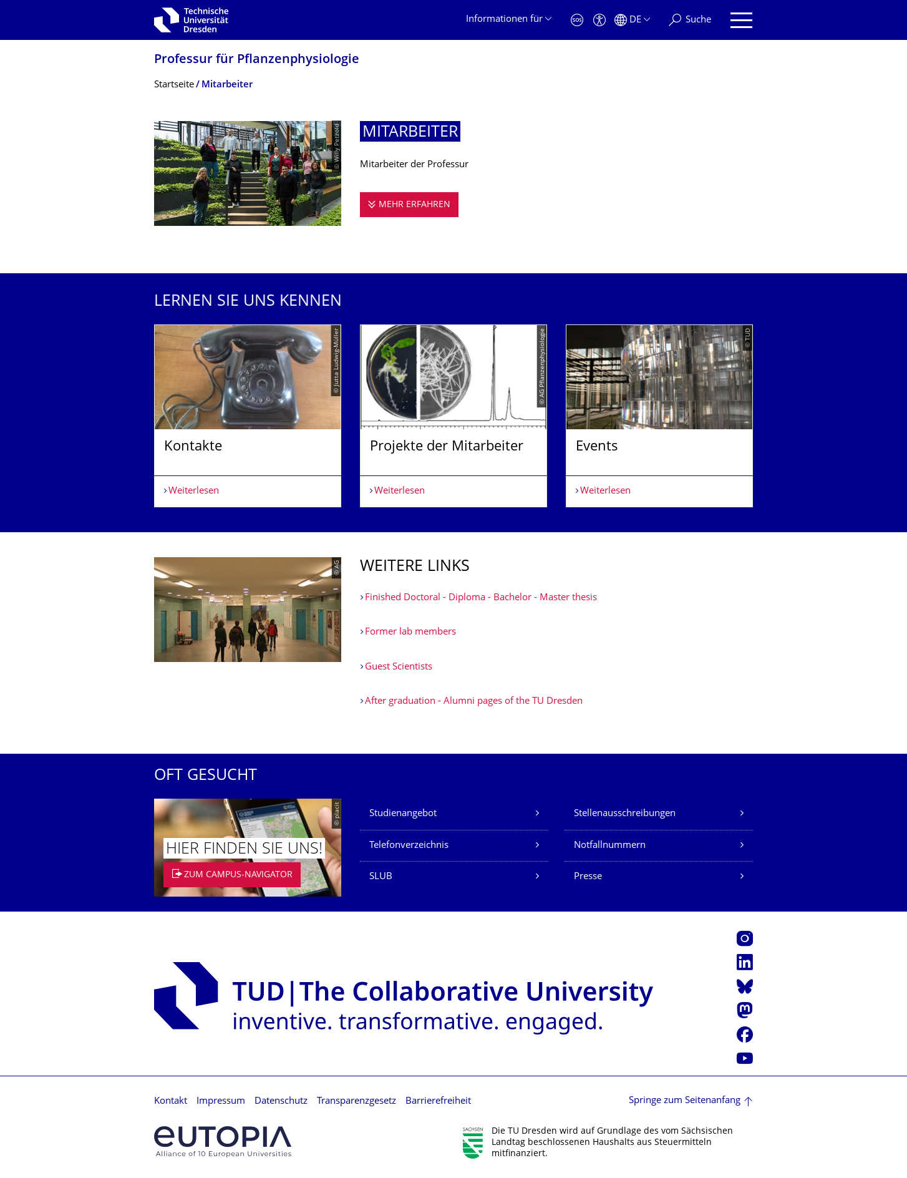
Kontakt (170, 1101)
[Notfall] (577, 20)
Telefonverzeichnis (409, 845)
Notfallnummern (610, 845)
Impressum (220, 1101)
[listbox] (453, 415)
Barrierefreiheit (438, 1101)
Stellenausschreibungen (625, 814)
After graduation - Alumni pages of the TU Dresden (474, 701)
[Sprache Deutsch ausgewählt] (632, 20)
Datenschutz (281, 1101)
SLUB (380, 877)
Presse (588, 877)
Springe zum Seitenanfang (684, 1101)
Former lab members (410, 632)
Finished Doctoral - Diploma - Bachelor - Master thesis (481, 598)
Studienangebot (403, 814)
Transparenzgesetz (356, 1101)
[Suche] (690, 20)
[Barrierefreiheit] (599, 20)
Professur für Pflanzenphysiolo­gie (256, 60)
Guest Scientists (398, 667)
